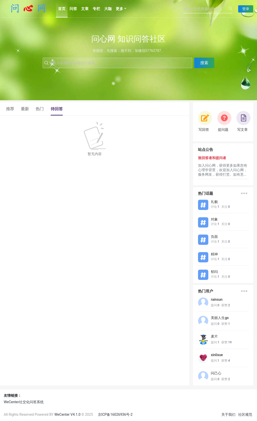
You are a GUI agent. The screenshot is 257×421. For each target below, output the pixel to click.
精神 (214, 254)
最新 (25, 109)
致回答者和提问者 (212, 158)
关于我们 (228, 414)
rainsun (216, 299)
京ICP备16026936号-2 (115, 414)
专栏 (96, 9)
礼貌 (214, 202)
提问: (215, 305)
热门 (40, 109)
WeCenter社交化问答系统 (24, 402)
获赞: (225, 305)
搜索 (204, 62)
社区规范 (245, 414)
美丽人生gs (220, 318)
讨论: (215, 206)
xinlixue (217, 355)
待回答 (57, 109)
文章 (85, 9)
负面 (214, 237)
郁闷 (214, 272)
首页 (62, 9)
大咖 (108, 9)
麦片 (214, 336)
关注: (225, 206)
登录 (245, 9)
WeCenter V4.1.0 (67, 414)
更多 (119, 9)
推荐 (10, 109)
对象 (214, 219)
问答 (73, 9)
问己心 (216, 373)
